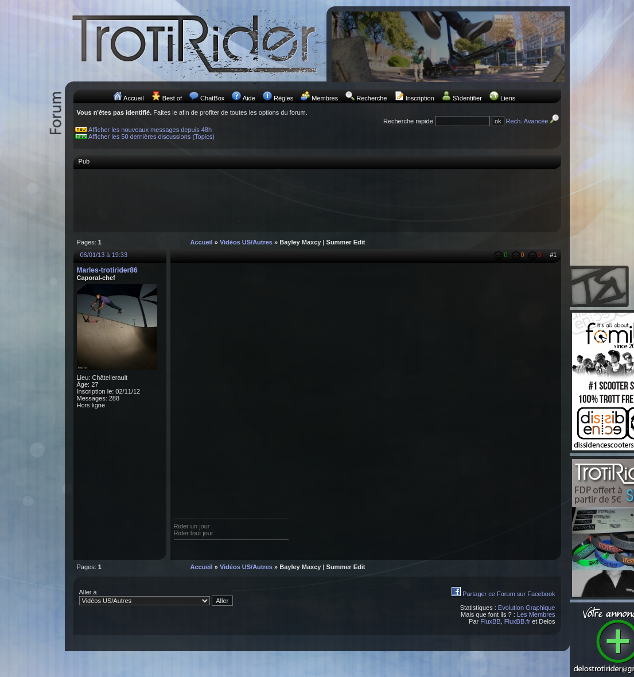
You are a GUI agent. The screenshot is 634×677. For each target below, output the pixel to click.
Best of (172, 98)
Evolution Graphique (526, 607)
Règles (283, 98)
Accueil (133, 98)
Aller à (156, 597)
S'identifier (467, 98)
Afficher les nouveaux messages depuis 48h (150, 129)
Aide (249, 98)
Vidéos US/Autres (246, 242)
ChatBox (212, 98)
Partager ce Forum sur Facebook (508, 593)
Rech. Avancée (533, 121)
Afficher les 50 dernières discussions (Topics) (151, 136)
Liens (507, 98)
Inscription (420, 98)
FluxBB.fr (517, 621)
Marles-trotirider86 (107, 270)
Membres (325, 98)
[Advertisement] (317, 200)
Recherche (371, 98)
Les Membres (536, 614)
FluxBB (490, 621)
